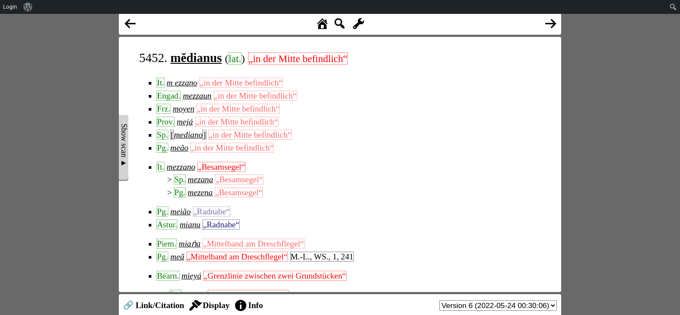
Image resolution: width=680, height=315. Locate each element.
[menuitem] (28, 7)
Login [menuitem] (10, 6)
